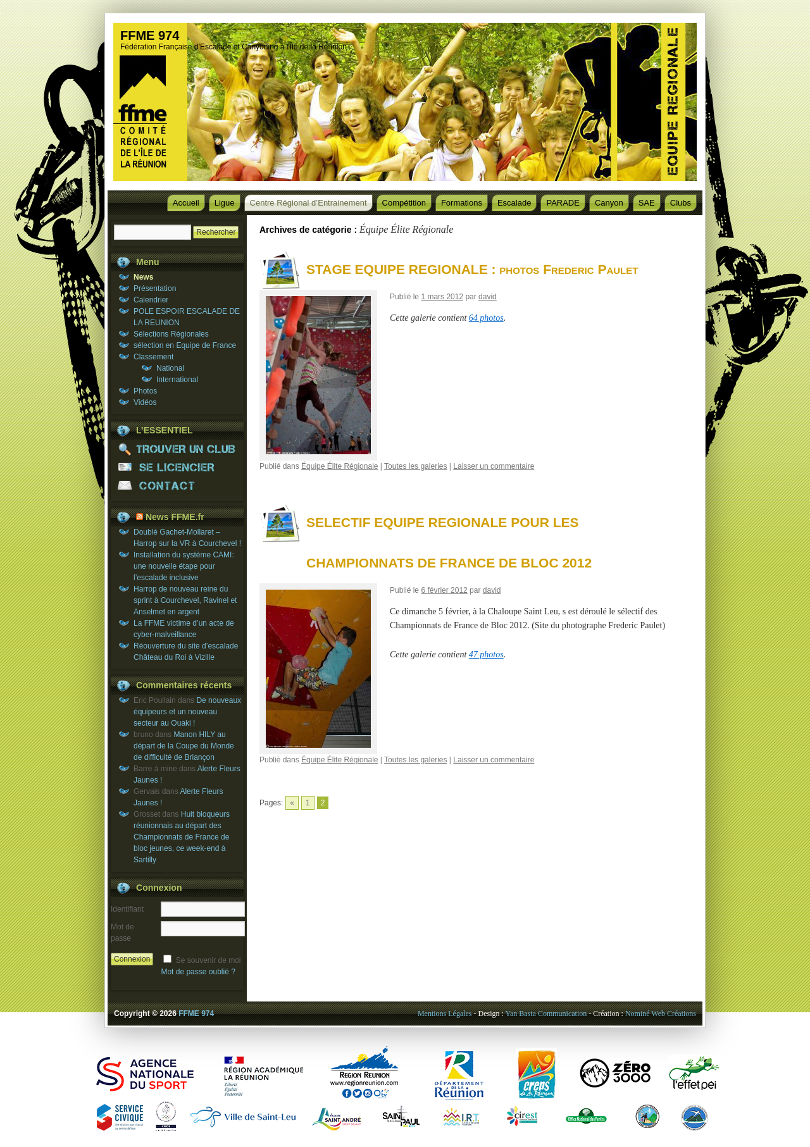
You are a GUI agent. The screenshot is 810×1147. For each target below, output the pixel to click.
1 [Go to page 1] (308, 802)
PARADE (563, 203)
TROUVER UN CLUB (177, 449)
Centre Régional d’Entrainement (308, 203)
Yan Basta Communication (546, 1013)
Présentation (155, 288)
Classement (153, 356)
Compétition (404, 203)
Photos (145, 391)
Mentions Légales (445, 1013)
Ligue (225, 203)
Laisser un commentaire (493, 466)
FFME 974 (149, 35)
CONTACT (177, 485)
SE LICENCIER (177, 467)
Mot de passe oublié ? (198, 971)
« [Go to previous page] (292, 802)
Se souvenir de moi (208, 960)
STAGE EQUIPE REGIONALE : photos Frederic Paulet (472, 269)
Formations (461, 203)
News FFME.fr (175, 517)
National (170, 368)
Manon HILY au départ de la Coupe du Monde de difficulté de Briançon (184, 746)
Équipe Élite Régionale (339, 466)
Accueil (186, 203)
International (177, 379)
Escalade (514, 203)
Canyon (609, 203)
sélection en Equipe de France (185, 345)
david (487, 296)
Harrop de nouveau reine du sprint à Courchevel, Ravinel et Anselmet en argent (185, 600)
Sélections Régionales (171, 334)
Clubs (680, 203)
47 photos (486, 654)
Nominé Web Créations (660, 1013)
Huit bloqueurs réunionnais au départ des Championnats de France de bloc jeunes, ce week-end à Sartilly (182, 837)
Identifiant (127, 909)
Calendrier (151, 299)
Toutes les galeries (415, 466)
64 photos (486, 318)
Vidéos (145, 402)
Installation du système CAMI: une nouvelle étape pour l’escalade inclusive (184, 566)
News (143, 277)
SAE (647, 203)
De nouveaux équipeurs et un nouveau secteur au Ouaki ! (187, 712)
